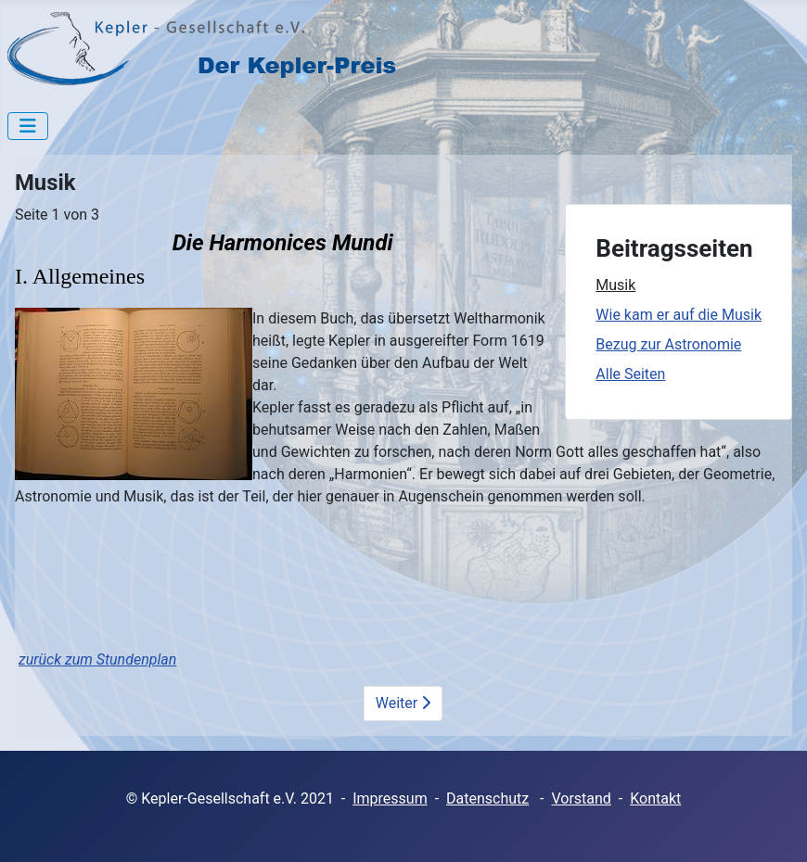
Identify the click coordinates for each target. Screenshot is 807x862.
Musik (615, 285)
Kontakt (655, 798)
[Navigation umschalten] (27, 126)
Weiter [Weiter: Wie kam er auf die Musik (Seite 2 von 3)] (403, 703)
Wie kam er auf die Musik (679, 314)
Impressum (390, 798)
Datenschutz (487, 798)
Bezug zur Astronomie (668, 344)
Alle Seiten (630, 374)
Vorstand (580, 798)
